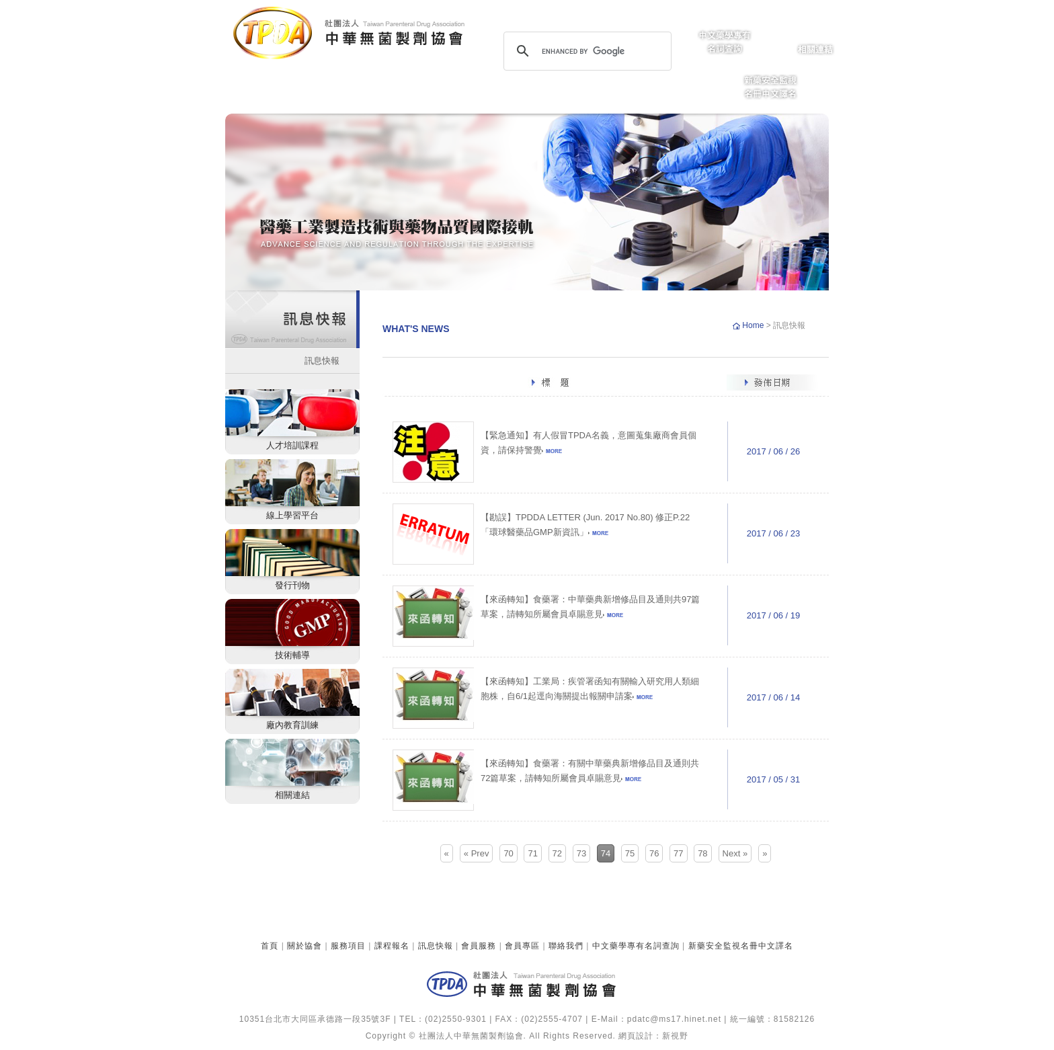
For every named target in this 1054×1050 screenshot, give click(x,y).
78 (702, 853)
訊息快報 (322, 361)
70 (508, 853)
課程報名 (391, 946)
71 (532, 853)
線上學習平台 (292, 515)
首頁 (269, 946)
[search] (585, 51)
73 (581, 853)
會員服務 (478, 946)
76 (654, 853)
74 (605, 853)
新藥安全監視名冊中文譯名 (740, 946)
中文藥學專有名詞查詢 (636, 946)
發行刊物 (292, 585)
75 (630, 853)
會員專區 (522, 946)
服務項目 (348, 946)
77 (678, 853)
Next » (735, 853)
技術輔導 (292, 655)
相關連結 (292, 795)
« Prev (476, 853)
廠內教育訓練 (292, 725)
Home (754, 325)
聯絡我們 (566, 946)
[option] (527, 202)
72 (557, 853)
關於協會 (304, 946)
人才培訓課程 (292, 445)
